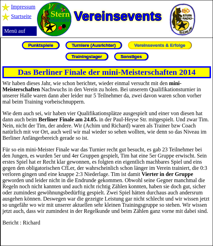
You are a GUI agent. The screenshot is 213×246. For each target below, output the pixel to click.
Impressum (23, 7)
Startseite (21, 16)
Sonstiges (131, 56)
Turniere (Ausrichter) (94, 45)
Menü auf (14, 31)
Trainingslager (87, 56)
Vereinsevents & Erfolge (159, 45)
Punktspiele (40, 45)
